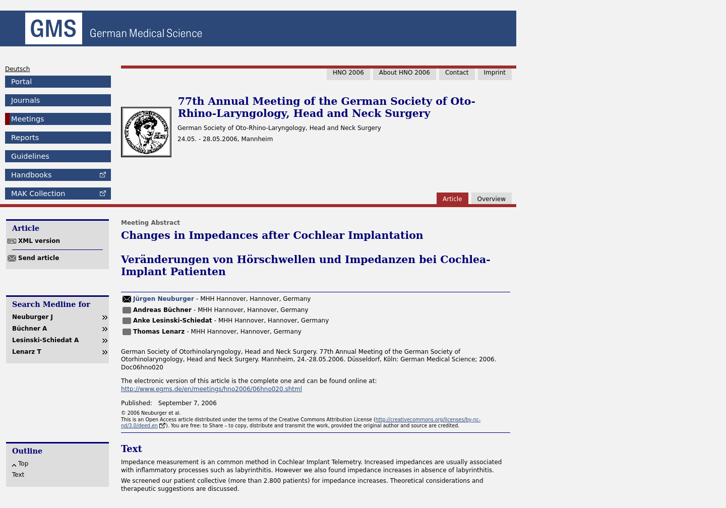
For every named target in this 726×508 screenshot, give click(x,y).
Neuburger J (32, 317)
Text (18, 474)
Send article (38, 258)
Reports (25, 138)
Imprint (495, 72)
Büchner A (29, 328)
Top (23, 463)
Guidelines (30, 156)
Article (452, 199)
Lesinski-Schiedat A (45, 340)
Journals (25, 100)
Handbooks (31, 175)
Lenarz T (26, 351)
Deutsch (17, 69)
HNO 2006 (348, 72)
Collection (38, 193)
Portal (21, 82)
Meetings (27, 119)
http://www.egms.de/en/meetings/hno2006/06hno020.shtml (211, 389)
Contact (457, 72)
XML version (39, 240)
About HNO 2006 (404, 72)
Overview (491, 199)
